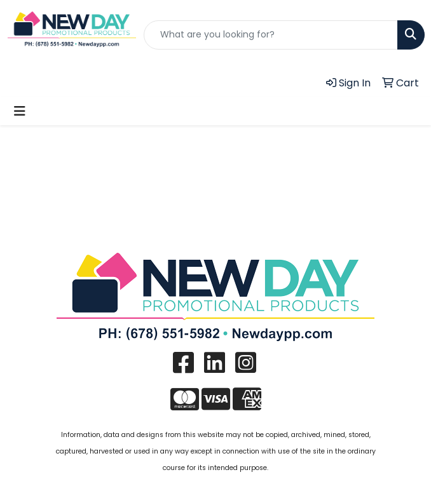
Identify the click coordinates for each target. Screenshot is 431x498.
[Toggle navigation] (19, 111)
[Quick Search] (271, 35)
